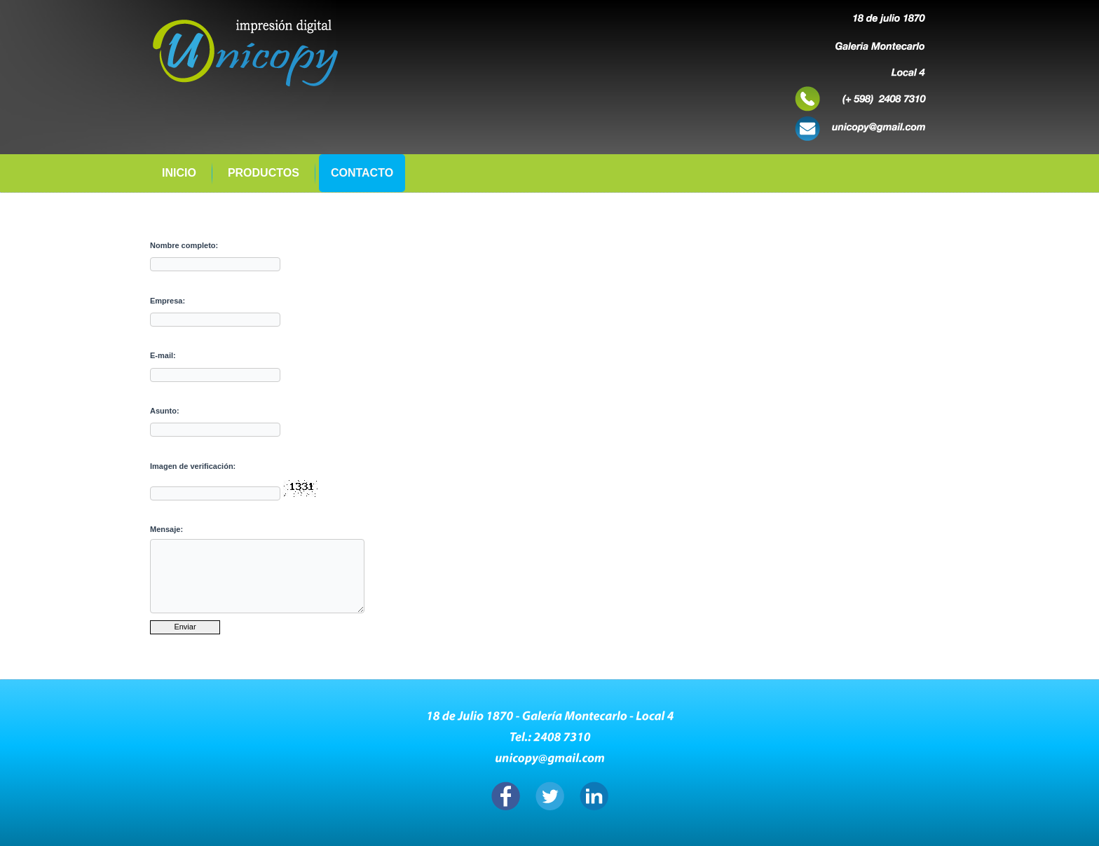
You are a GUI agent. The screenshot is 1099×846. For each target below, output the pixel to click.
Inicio (179, 173)
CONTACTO (362, 173)
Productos (263, 173)
